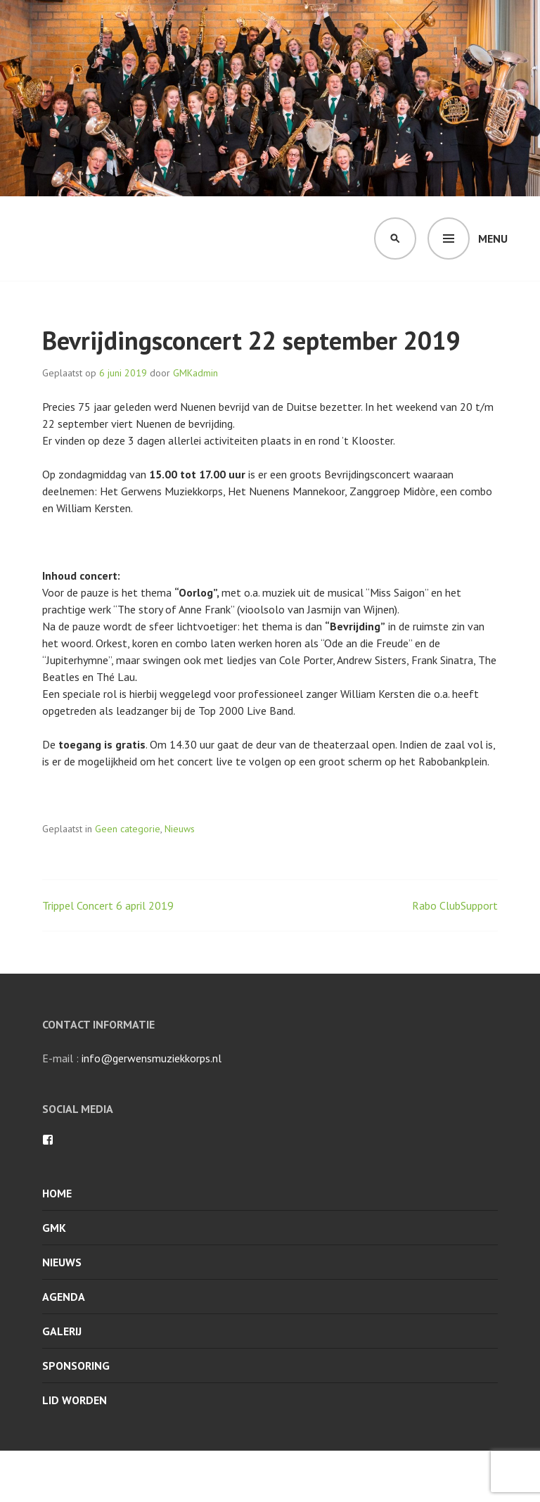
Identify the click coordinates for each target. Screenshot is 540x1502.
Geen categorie (127, 828)
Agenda (63, 1297)
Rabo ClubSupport (455, 905)
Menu (493, 238)
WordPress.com (358, 1477)
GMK (54, 1228)
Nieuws (180, 828)
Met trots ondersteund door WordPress (135, 1477)
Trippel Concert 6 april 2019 (108, 905)
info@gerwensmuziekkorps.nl (151, 1058)
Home (57, 1193)
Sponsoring (76, 1365)
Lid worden (74, 1400)
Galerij (62, 1331)
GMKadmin (195, 373)
